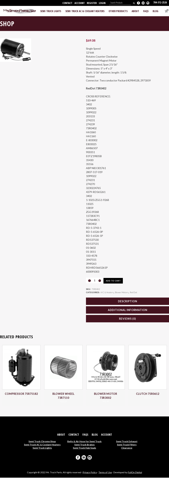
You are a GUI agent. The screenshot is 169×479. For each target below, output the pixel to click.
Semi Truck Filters (127, 445)
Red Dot (133, 293)
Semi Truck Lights (42, 449)
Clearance (126, 449)
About (61, 436)
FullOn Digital (135, 473)
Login (102, 3)
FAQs (85, 436)
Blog (95, 436)
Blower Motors (121, 293)
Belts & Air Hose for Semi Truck (84, 442)
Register (92, 3)
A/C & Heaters (107, 293)
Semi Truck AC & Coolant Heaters (42, 445)
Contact (67, 3)
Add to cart (114, 281)
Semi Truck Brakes (84, 445)
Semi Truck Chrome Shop (42, 442)
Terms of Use (105, 473)
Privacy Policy (90, 473)
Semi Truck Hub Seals (84, 449)
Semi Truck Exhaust (126, 442)
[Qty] (94, 280)
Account (80, 3)
